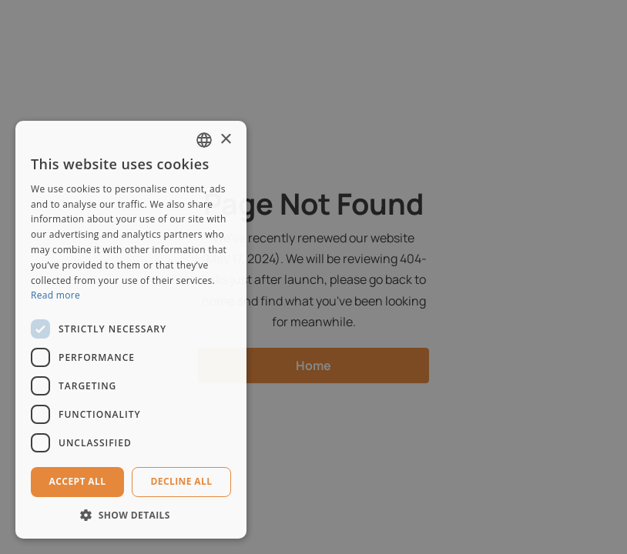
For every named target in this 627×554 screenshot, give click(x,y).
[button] (131, 515)
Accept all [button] (77, 481)
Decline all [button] (182, 481)
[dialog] (313, 277)
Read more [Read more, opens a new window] (55, 295)
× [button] (225, 139)
